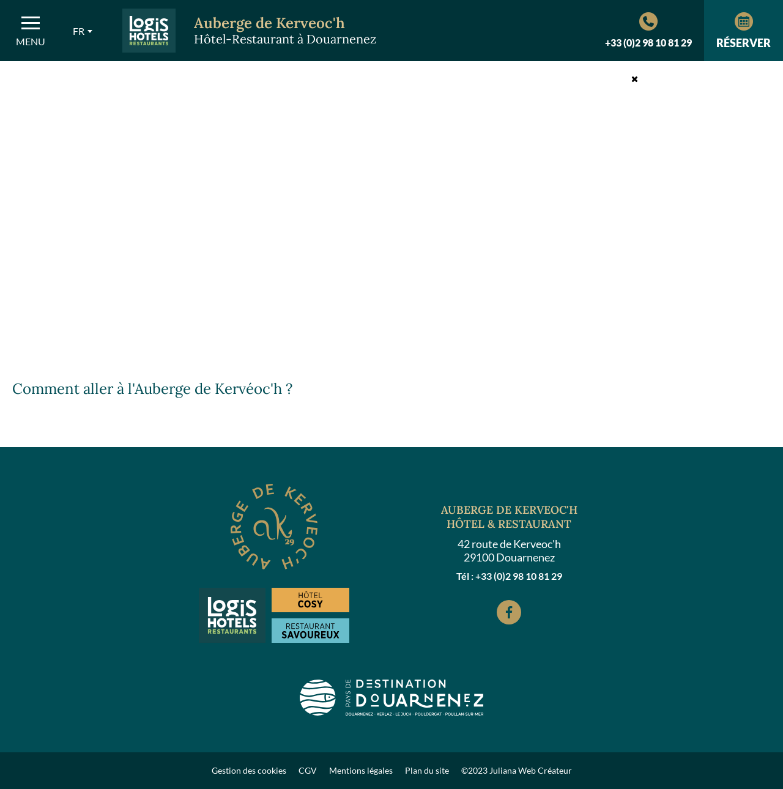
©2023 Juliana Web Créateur (516, 770)
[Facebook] (509, 612)
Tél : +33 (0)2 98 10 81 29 (509, 576)
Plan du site (427, 770)
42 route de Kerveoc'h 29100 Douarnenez (509, 550)
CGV (308, 770)
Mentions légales (361, 770)
